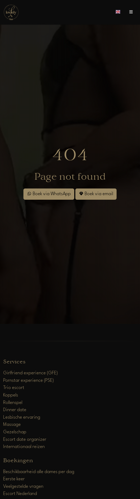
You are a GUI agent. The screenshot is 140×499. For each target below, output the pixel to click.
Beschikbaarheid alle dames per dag (38, 472)
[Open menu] (131, 12)
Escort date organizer (24, 439)
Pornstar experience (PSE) (28, 380)
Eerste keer (14, 479)
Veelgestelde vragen (23, 486)
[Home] (11, 12)
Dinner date (14, 410)
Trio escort (13, 388)
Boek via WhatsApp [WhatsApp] (49, 193)
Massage (12, 424)
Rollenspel (12, 402)
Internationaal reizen (24, 447)
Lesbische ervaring (21, 417)
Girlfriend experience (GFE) (30, 373)
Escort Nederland (20, 494)
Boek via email (96, 193)
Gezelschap (14, 432)
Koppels (10, 395)
